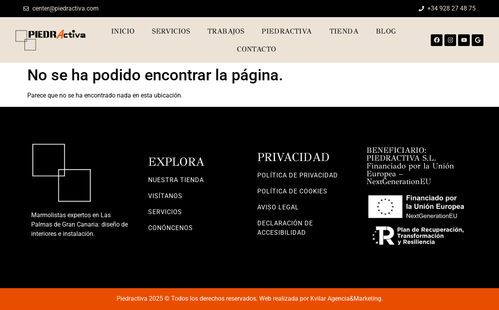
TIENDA (343, 31)
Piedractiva (286, 31)
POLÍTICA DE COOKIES (292, 191)
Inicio (122, 31)
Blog (386, 31)
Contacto (256, 49)
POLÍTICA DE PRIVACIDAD (297, 175)
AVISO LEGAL (278, 207)
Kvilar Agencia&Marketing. (346, 298)
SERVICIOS (165, 212)
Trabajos (225, 31)
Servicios (171, 31)
